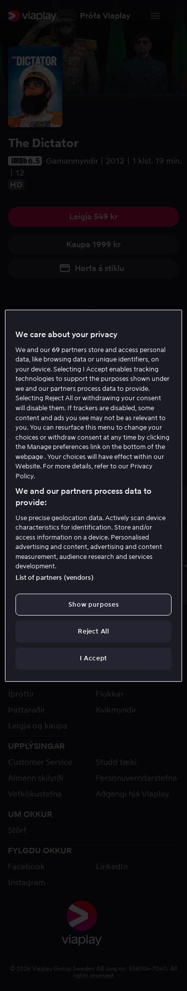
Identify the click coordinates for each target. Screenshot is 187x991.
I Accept (93, 658)
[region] (93, 495)
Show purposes (93, 604)
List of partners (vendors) (54, 577)
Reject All (93, 631)
